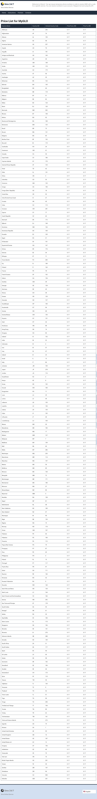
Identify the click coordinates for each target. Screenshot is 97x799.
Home (4, 13)
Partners (20, 13)
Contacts (28, 13)
